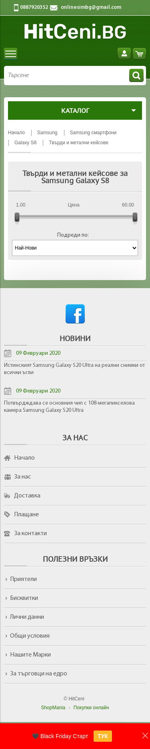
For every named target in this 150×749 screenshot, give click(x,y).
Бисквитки (24, 598)
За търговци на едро (38, 674)
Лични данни (27, 617)
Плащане (26, 515)
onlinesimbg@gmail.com (91, 7)
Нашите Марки (30, 655)
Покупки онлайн (91, 707)
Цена (74, 205)
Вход (124, 53)
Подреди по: (73, 235)
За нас (22, 477)
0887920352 (34, 7)
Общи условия (30, 636)
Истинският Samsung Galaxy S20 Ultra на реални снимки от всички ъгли (74, 369)
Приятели (23, 579)
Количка (139, 53)
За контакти (30, 533)
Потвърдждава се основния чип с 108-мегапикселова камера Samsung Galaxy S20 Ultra (69, 406)
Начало (24, 458)
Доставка (27, 496)
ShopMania (53, 707)
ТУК (103, 736)
